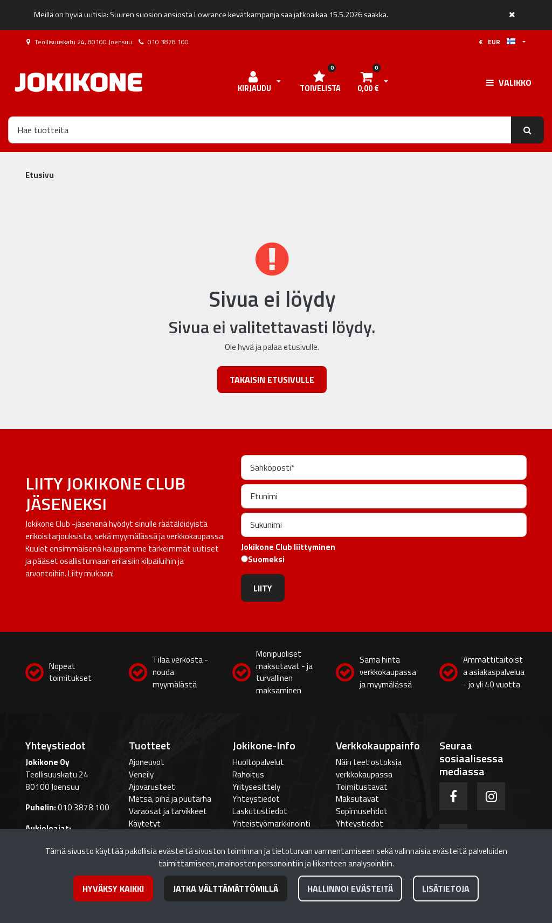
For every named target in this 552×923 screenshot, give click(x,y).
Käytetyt (145, 823)
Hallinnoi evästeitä (350, 888)
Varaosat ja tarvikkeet (168, 811)
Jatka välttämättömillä (225, 888)
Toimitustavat (362, 787)
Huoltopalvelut (258, 762)
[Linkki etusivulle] (78, 82)
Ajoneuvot (146, 762)
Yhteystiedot (256, 799)
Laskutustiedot (259, 811)
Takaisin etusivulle (272, 379)
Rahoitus (248, 774)
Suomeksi (266, 560)
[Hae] (260, 129)
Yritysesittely (256, 787)
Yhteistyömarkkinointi (271, 823)
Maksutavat (357, 799)
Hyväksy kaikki (113, 888)
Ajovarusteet (152, 787)
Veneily (141, 774)
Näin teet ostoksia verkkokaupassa (369, 768)
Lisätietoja (446, 888)
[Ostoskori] (367, 82)
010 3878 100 (168, 42)
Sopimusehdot (362, 811)
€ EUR (497, 42)
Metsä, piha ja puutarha (170, 799)
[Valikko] (509, 82)
